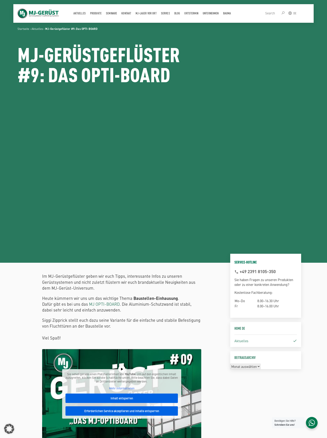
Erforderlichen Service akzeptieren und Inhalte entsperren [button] (121, 411)
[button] (9, 429)
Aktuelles (37, 29)
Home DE (239, 328)
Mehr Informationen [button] (122, 388)
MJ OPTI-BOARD (104, 304)
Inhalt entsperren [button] (122, 398)
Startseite (23, 29)
